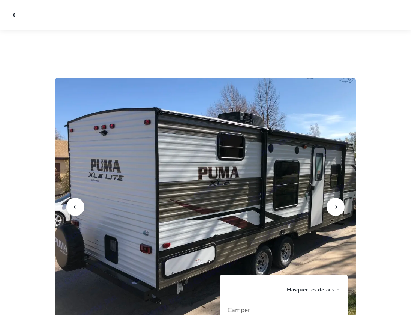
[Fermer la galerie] (15, 15)
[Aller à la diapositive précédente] (75, 207)
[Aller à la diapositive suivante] (336, 207)
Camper (239, 309)
